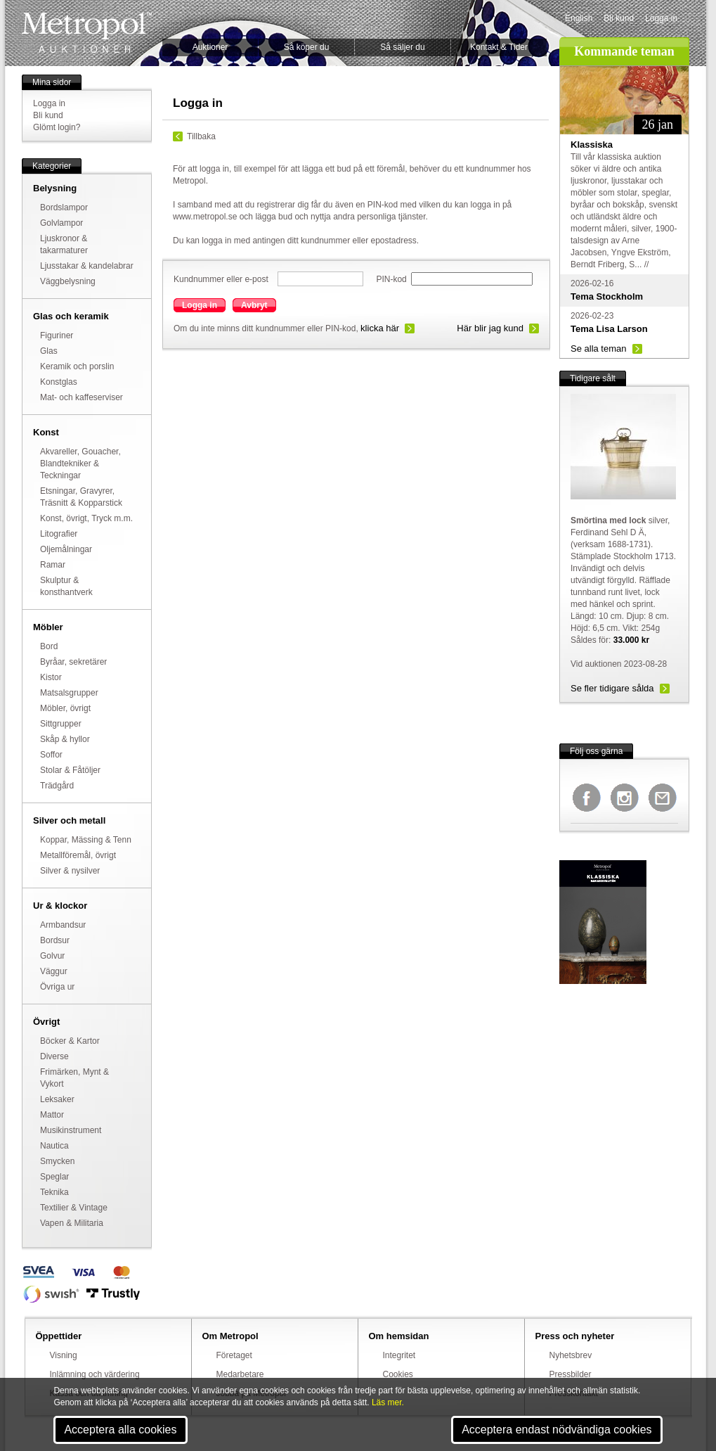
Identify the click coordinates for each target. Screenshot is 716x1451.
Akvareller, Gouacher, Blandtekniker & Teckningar (80, 463)
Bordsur (55, 940)
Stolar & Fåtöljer (70, 770)
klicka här (379, 328)
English (578, 18)
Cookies (398, 1374)
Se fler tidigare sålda (612, 688)
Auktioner (210, 47)
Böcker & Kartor (70, 1041)
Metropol (87, 32)
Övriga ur (57, 987)
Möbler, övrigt (65, 708)
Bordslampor (64, 207)
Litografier (58, 534)
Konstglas (58, 382)
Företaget (234, 1355)
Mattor (52, 1115)
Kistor (51, 677)
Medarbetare (240, 1374)
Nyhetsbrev (570, 1355)
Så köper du (307, 47)
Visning (63, 1355)
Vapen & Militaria (71, 1223)
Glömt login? (56, 127)
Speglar (54, 1177)
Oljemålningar (66, 549)
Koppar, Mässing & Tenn (85, 840)
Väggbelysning (68, 281)
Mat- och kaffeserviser (81, 397)
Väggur (53, 971)
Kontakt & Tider (499, 47)
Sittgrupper (61, 724)
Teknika (54, 1192)
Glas (49, 351)
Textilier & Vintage (74, 1208)
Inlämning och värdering (95, 1374)
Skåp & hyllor (65, 739)
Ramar (52, 565)
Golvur (52, 956)
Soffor (51, 755)
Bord (49, 646)
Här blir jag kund (490, 328)
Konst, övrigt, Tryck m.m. (86, 518)
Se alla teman (599, 348)
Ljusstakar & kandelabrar (87, 266)
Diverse (54, 1056)
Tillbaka (201, 136)
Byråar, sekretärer (73, 662)
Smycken (57, 1161)
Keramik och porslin (77, 366)
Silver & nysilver (70, 871)
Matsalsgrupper (69, 693)
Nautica (54, 1146)
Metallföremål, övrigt (78, 855)
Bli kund (619, 18)
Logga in (661, 18)
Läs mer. (388, 1402)
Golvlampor (61, 223)
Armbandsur (63, 925)
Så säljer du (402, 47)
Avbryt (254, 305)
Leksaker (57, 1099)
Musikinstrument (70, 1130)
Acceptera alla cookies (120, 1430)
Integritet (399, 1355)
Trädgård (57, 786)
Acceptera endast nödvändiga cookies (556, 1430)
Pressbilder (570, 1374)
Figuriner (56, 335)
